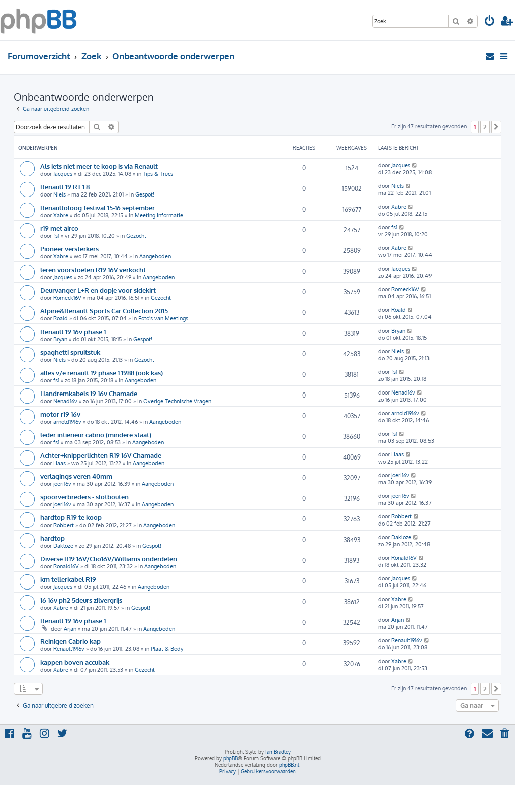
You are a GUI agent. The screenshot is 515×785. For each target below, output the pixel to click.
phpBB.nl (289, 765)
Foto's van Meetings (163, 318)
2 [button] (485, 127)
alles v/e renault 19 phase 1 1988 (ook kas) (101, 372)
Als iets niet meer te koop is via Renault (99, 166)
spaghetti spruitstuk (70, 352)
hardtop (52, 538)
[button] (496, 127)
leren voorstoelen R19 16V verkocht (93, 269)
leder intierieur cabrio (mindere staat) (95, 434)
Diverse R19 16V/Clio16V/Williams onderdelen (108, 558)
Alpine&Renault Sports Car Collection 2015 (104, 310)
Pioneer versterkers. (70, 248)
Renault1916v (68, 648)
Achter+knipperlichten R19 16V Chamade (100, 455)
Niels (59, 194)
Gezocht (136, 235)
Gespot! (144, 194)
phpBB (230, 758)
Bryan (60, 339)
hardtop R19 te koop (71, 517)
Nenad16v (65, 401)
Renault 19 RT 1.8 (65, 186)
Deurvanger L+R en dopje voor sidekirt (98, 290)
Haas (59, 463)
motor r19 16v (60, 414)
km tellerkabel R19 (68, 579)
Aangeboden (155, 256)
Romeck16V (67, 297)
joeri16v (62, 483)
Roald (60, 318)
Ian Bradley (278, 752)
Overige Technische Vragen (177, 401)
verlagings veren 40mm (76, 476)
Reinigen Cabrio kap (70, 641)
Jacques (62, 173)
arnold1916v (67, 421)
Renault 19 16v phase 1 (73, 331)
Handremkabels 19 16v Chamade (88, 393)
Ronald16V (66, 566)
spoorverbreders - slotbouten (84, 496)
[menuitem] (490, 22)
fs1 (56, 235)
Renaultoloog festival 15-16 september (97, 207)
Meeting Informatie (159, 215)
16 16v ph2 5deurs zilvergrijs (81, 600)
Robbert (63, 525)
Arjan (70, 628)
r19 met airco (59, 228)
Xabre (60, 215)
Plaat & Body (167, 648)
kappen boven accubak (74, 662)
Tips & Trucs (158, 173)
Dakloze (63, 545)
